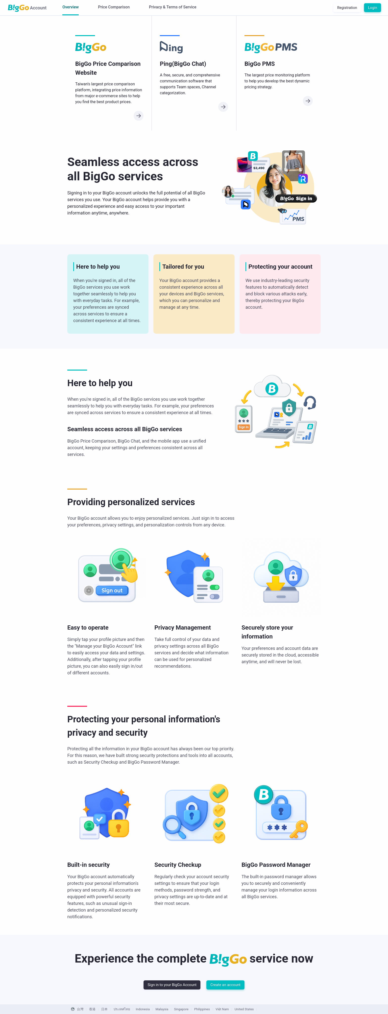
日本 (104, 1009)
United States (244, 1009)
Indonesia (143, 1009)
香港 (92, 1009)
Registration (347, 7)
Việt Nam (222, 1009)
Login (372, 7)
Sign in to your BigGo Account (171, 985)
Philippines (202, 1009)
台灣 (80, 1009)
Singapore (181, 1009)
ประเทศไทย (122, 1009)
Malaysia (161, 1009)
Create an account (225, 985)
